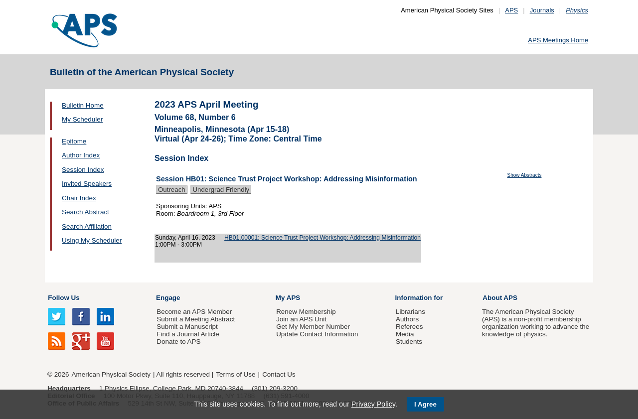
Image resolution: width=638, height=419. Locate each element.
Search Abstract (85, 212)
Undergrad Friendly (220, 189)
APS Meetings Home (558, 40)
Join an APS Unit (301, 319)
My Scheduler (82, 119)
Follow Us (63, 297)
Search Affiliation (87, 226)
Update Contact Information (317, 334)
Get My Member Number (313, 326)
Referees (409, 326)
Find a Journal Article (188, 334)
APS (511, 10)
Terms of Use (235, 374)
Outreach (171, 189)
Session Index (83, 169)
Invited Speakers (87, 183)
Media (405, 334)
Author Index (81, 155)
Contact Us (278, 374)
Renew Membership (306, 311)
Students (409, 341)
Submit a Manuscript (187, 326)
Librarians (410, 311)
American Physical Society (111, 374)
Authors (407, 319)
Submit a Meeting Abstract (196, 319)
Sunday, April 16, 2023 (185, 237)
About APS (499, 297)
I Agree (425, 404)
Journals (542, 10)
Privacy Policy (373, 404)
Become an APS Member (194, 311)
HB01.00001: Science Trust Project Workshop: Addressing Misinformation (322, 237)
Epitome (74, 141)
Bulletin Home (83, 105)
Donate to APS (178, 341)
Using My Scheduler (92, 240)
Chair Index (79, 198)
